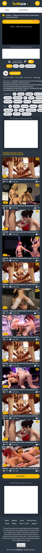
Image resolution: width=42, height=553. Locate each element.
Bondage (29, 94)
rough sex (8, 114)
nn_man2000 (15, 73)
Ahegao (21, 94)
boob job (33, 106)
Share (22, 66)
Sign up (14, 520)
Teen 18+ (27, 101)
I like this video (9, 61)
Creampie (8, 98)
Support (34, 523)
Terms (7, 523)
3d (10, 106)
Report (16, 66)
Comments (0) (30, 66)
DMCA (14, 523)
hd (16, 110)
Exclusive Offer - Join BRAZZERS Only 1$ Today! (21, 21)
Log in (22, 520)
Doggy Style (18, 98)
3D (15, 94)
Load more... (21, 476)
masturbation (31, 110)
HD (25, 98)
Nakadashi (8, 101)
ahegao (16, 106)
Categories (23, 10)
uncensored (26, 114)
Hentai (31, 98)
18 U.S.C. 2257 (24, 523)
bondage (25, 106)
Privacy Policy (31, 520)
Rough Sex (17, 101)
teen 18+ (17, 114)
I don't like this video (25, 61)
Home (7, 10)
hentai (22, 110)
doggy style (8, 110)
